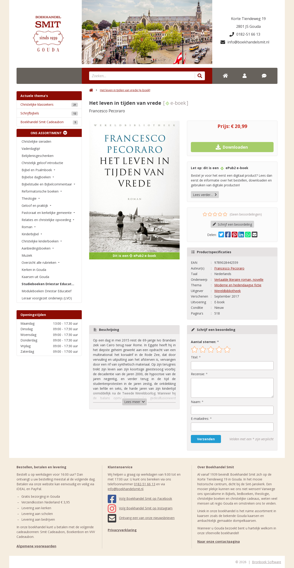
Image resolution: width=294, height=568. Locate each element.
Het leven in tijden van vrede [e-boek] (125, 90)
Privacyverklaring (122, 530)
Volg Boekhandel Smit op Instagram (140, 508)
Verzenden (206, 439)
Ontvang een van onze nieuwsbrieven (141, 518)
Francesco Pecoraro (229, 268)
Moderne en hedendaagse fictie (237, 285)
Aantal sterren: (203, 342)
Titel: (194, 357)
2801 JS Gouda (248, 26)
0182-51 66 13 (244, 34)
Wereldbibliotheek (227, 291)
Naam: (196, 402)
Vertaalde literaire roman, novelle (238, 279)
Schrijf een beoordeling (232, 224)
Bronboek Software (266, 562)
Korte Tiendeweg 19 (248, 18)
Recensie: (198, 374)
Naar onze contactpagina (218, 541)
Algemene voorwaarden (36, 546)
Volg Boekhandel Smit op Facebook (140, 498)
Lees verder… (205, 195)
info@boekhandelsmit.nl (244, 42)
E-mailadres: (200, 418)
